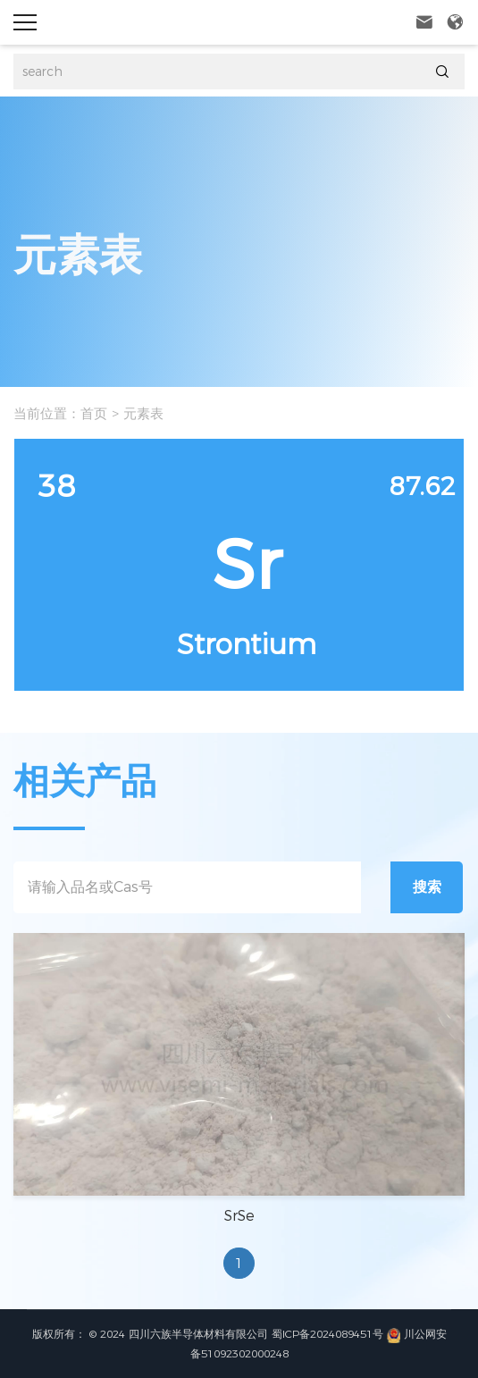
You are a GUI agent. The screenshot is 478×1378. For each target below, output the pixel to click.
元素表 (143, 413)
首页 (93, 413)
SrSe (239, 1215)
